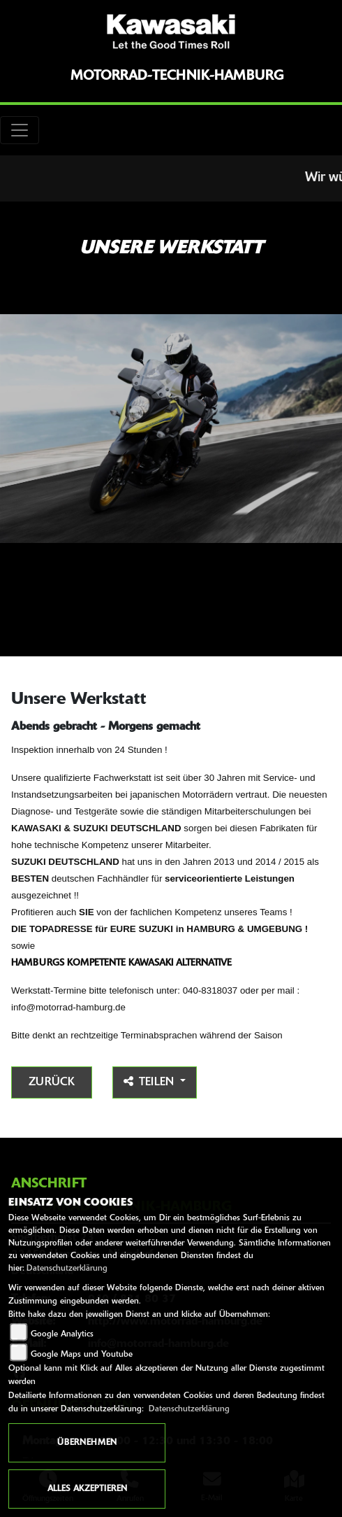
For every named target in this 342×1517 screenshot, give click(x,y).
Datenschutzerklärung (67, 1268)
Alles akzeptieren (87, 1489)
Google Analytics (62, 1334)
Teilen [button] (150, 1081)
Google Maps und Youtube (82, 1354)
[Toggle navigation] (19, 130)
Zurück (52, 1082)
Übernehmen (87, 1443)
